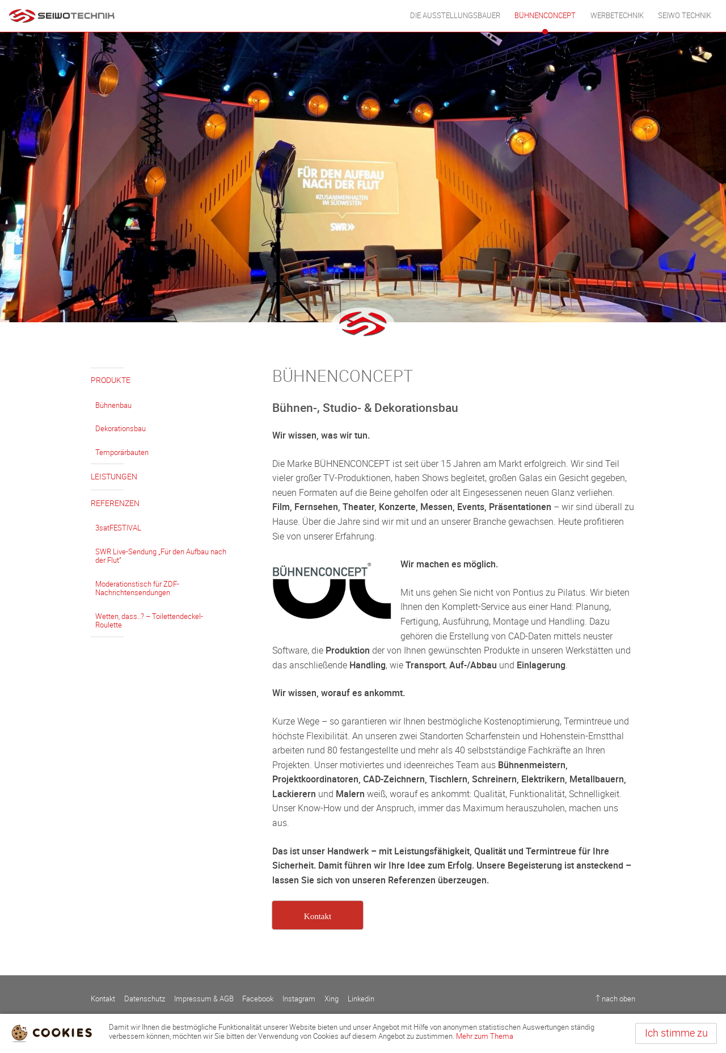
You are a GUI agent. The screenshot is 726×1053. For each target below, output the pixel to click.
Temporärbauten (122, 452)
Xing (331, 999)
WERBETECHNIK (617, 15)
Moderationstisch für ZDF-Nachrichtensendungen (137, 588)
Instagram (298, 999)
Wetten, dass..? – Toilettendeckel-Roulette (149, 621)
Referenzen (115, 503)
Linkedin (361, 999)
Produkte (110, 380)
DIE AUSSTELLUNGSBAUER (455, 15)
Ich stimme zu (676, 1033)
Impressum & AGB (204, 999)
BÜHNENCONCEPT (545, 15)
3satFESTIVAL (118, 528)
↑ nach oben (615, 999)
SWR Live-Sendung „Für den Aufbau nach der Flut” (160, 556)
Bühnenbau (113, 405)
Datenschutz (144, 999)
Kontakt (103, 999)
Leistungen (114, 477)
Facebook (257, 999)
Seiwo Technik (684, 15)
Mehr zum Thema (484, 1036)
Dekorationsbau (120, 428)
